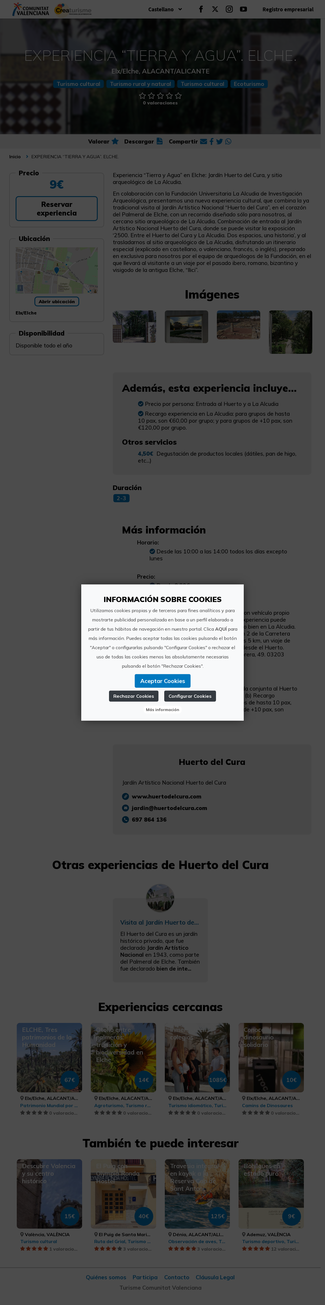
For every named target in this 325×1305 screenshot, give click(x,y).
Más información (162, 709)
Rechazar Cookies (133, 696)
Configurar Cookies (190, 696)
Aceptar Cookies (162, 680)
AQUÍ (221, 629)
